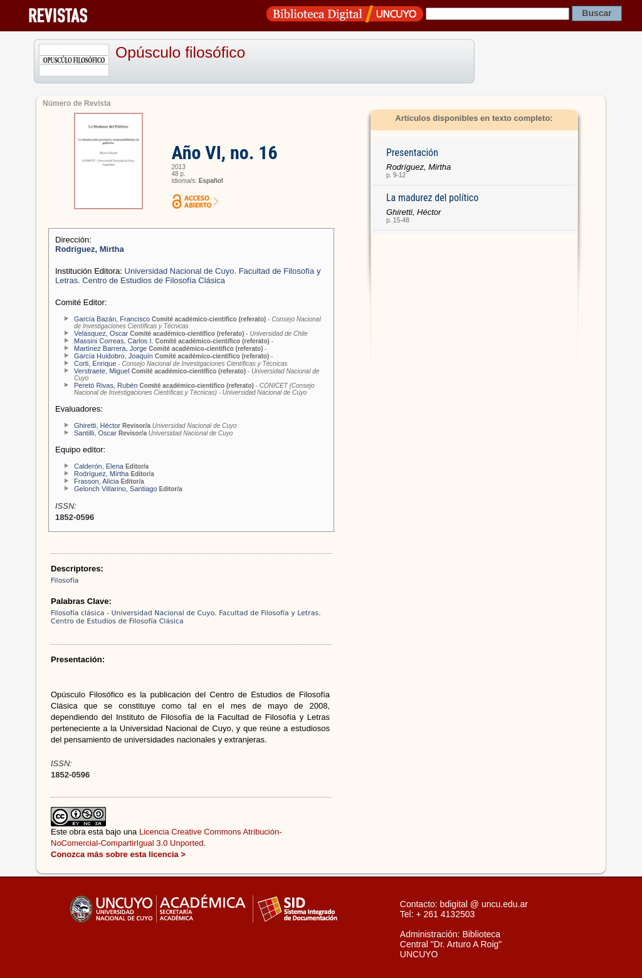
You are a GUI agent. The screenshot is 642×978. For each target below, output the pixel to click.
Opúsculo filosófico (180, 52)
